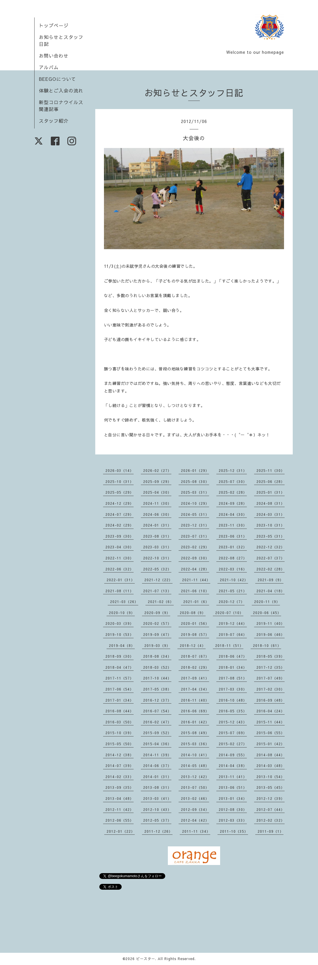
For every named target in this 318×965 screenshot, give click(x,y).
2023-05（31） (270, 536)
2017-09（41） (195, 678)
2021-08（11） (119, 590)
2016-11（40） (195, 700)
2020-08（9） (193, 612)
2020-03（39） (119, 623)
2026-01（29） (195, 470)
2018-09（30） (119, 656)
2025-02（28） (233, 492)
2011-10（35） (234, 831)
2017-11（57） (119, 678)
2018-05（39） (270, 656)
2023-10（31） (270, 525)
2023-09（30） (119, 536)
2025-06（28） (270, 481)
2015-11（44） (270, 722)
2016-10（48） (233, 700)
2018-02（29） (195, 667)
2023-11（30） (233, 525)
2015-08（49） (195, 732)
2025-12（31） (233, 470)
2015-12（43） (233, 722)
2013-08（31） (157, 787)
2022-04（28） (195, 569)
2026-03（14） (119, 470)
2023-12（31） (195, 525)
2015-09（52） (157, 732)
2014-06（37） (157, 765)
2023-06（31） (233, 536)
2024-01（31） (157, 525)
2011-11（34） (196, 831)
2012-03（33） (233, 820)
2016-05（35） (233, 711)
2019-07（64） (233, 634)
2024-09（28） (233, 503)
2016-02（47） (157, 722)
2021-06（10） (195, 590)
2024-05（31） (195, 514)
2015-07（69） (233, 732)
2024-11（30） (157, 503)
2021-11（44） (196, 579)
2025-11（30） (270, 470)
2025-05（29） (119, 492)
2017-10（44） (157, 678)
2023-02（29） (195, 547)
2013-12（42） (195, 776)
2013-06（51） (233, 787)
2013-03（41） (157, 798)
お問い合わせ (54, 55)
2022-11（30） (119, 558)
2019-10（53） (119, 634)
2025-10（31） (119, 481)
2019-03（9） (157, 645)
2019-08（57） (195, 634)
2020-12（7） (232, 601)
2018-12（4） (193, 645)
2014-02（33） (119, 776)
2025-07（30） (233, 481)
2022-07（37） (270, 558)
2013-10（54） (270, 776)
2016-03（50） (119, 722)
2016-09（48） (270, 700)
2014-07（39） (119, 765)
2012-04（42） (195, 820)
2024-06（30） (157, 514)
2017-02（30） (270, 689)
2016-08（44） (119, 711)
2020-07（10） (229, 612)
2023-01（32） (233, 547)
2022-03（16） (233, 569)
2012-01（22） (121, 831)
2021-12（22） (158, 579)
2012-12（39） (270, 798)
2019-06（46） (270, 634)
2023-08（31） (157, 536)
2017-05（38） (157, 689)
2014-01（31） (157, 776)
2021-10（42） (234, 579)
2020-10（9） (122, 612)
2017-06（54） (119, 689)
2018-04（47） (119, 667)
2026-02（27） (157, 470)
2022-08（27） (233, 558)
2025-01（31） (270, 492)
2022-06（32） (119, 569)
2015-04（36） (157, 743)
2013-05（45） (270, 787)
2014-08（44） (270, 754)
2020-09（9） (157, 612)
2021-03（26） (124, 601)
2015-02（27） (233, 743)
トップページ (54, 25)
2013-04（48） (119, 798)
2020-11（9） (267, 601)
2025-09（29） (157, 481)
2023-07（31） (195, 536)
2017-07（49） (270, 678)
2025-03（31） (195, 492)
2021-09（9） (270, 579)
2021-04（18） (270, 590)
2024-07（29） (119, 514)
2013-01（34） (233, 798)
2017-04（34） (195, 689)
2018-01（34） (233, 667)
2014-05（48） (195, 765)
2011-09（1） (270, 831)
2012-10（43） (157, 809)
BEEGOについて (57, 79)
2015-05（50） (119, 743)
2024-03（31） (270, 514)
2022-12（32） (270, 547)
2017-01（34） (119, 700)
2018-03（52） (157, 667)
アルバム (49, 67)
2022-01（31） (121, 579)
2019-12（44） (233, 623)
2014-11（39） (157, 754)
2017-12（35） (270, 667)
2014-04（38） (233, 765)
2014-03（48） (270, 765)
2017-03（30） (233, 689)
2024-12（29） (119, 503)
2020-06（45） (267, 612)
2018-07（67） (195, 656)
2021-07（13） (157, 590)
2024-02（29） (119, 525)
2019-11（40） (270, 623)
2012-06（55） (119, 820)
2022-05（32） (157, 569)
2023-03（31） (157, 547)
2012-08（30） (233, 809)
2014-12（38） (119, 754)
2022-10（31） (157, 558)
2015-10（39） (119, 732)
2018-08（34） (157, 656)
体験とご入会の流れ (61, 90)
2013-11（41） (233, 776)
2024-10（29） (195, 503)
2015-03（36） (195, 743)
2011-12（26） (158, 831)
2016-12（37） (157, 700)
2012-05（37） (157, 820)
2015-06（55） (270, 732)
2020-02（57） (157, 623)
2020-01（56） (195, 623)
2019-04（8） (122, 645)
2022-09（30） (195, 558)
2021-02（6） (161, 601)
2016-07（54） (157, 711)
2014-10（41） (195, 754)
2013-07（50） (195, 787)
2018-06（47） (233, 656)
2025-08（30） (195, 481)
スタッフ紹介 (54, 120)
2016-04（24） (270, 711)
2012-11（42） (119, 809)
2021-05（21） (233, 590)
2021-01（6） (196, 601)
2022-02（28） (270, 569)
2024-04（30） (233, 514)
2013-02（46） (195, 798)
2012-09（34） (195, 809)
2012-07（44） (270, 809)
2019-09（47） (157, 634)
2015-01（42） (270, 743)
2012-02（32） (270, 820)
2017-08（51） (233, 678)
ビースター (145, 958)
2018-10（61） (267, 645)
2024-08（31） (270, 503)
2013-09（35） (119, 787)
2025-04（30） (157, 492)
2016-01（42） (195, 722)
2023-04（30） (119, 547)
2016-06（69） (195, 711)
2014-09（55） (233, 754)
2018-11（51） (229, 645)
